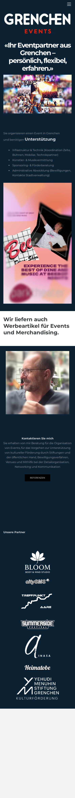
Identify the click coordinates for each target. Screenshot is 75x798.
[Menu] (69, 4)
